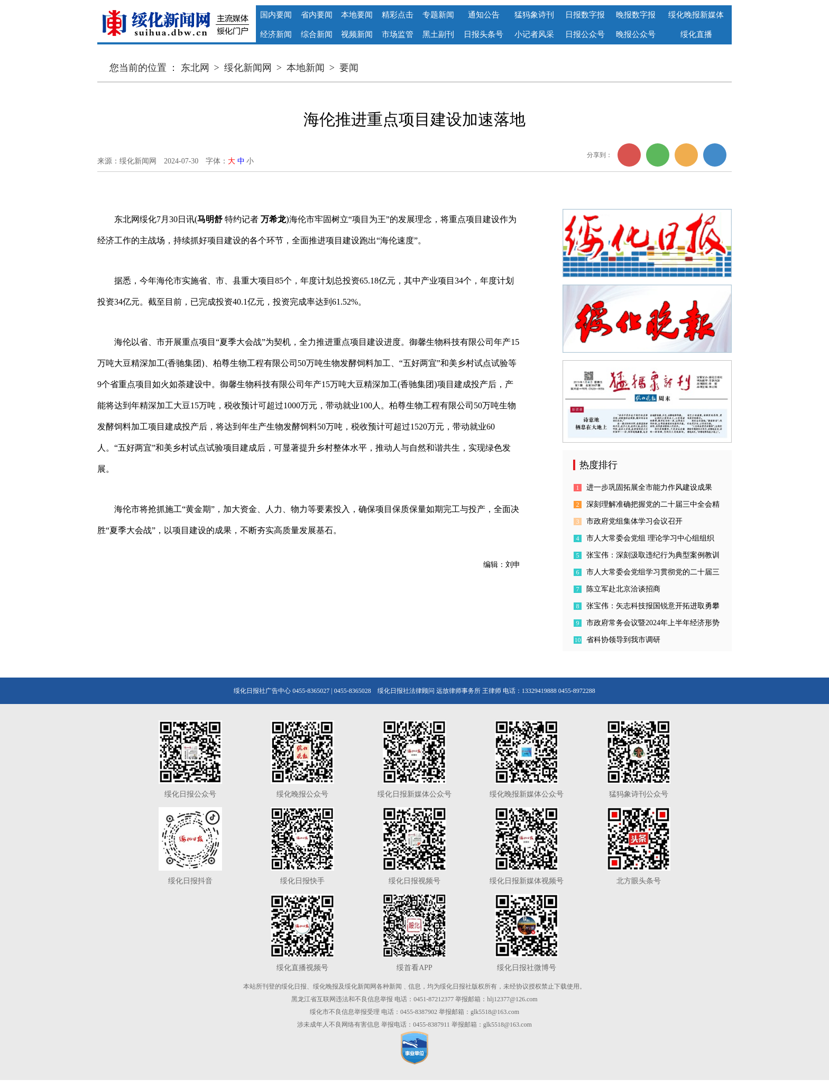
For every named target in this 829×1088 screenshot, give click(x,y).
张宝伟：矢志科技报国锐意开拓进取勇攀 (653, 606)
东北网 (195, 67)
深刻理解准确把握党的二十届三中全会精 (653, 504)
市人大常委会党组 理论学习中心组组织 (650, 538)
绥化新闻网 (248, 67)
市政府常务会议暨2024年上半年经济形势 (653, 623)
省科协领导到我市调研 (623, 640)
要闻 (348, 67)
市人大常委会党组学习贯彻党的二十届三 (653, 572)
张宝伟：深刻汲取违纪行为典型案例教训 (653, 555)
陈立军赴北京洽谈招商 (623, 589)
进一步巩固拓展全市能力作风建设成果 (649, 487)
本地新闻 (306, 67)
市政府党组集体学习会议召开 (634, 521)
